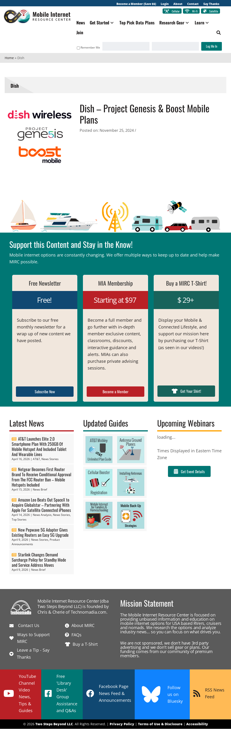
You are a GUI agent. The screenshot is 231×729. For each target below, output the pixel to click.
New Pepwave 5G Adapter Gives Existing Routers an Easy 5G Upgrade (40, 532)
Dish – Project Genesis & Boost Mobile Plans (144, 114)
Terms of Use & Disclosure (160, 724)
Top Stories (19, 520)
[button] (114, 23)
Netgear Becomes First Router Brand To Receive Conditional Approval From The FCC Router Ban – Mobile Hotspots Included (41, 477)
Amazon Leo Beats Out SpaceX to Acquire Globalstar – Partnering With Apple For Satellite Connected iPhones (41, 505)
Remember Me (87, 48)
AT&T (36, 459)
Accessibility (197, 724)
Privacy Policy (122, 724)
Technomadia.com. (89, 612)
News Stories (50, 459)
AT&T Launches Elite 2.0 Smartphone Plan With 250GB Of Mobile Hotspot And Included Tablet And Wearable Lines (39, 446)
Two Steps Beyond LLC (54, 724)
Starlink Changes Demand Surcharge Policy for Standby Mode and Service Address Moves (39, 560)
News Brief (40, 490)
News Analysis (42, 515)
